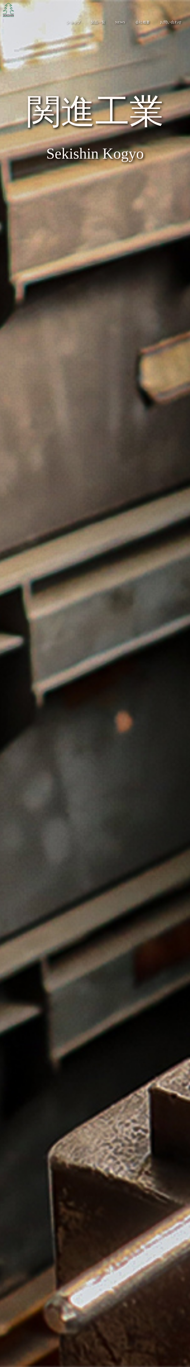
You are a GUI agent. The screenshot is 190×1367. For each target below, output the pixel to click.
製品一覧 (98, 22)
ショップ (73, 22)
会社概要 (142, 22)
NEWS (120, 22)
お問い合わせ (171, 22)
